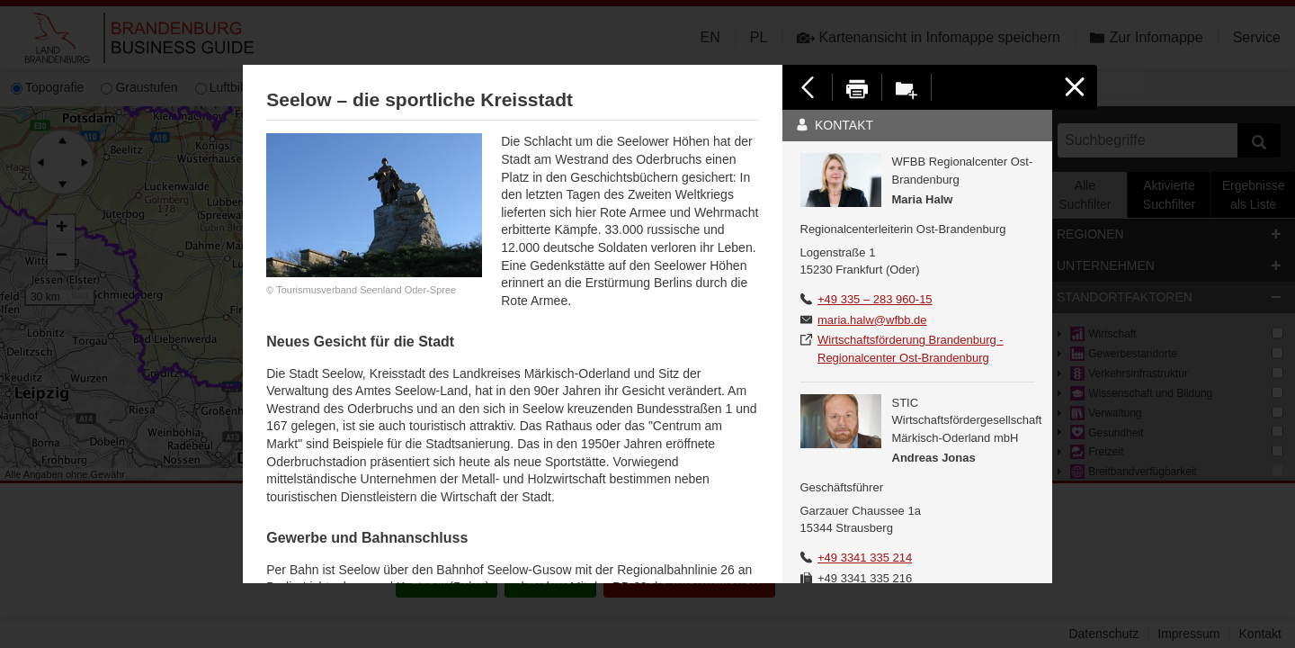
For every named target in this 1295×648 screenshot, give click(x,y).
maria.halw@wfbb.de (872, 320)
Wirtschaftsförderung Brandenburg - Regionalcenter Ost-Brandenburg (910, 348)
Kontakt (834, 125)
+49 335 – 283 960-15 (875, 299)
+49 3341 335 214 (864, 557)
